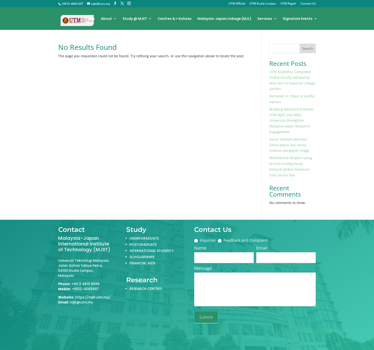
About (106, 19)
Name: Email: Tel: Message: (255, 289)
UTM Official (237, 3)
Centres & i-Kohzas (175, 19)
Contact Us (308, 3)
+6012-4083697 (85, 289)
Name (202, 248)
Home (90, 19)
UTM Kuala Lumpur (262, 3)
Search (307, 48)
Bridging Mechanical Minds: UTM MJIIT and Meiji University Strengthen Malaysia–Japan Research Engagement (291, 120)
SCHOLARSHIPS (142, 257)
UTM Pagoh (288, 3)
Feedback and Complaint (243, 240)
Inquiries (205, 240)
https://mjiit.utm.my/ (93, 297)
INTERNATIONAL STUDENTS (152, 250)
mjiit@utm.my (81, 302)
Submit (206, 317)
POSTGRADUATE (143, 244)
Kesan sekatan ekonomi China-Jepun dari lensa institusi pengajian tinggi (289, 145)
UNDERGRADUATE (144, 238)
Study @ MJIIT (135, 19)
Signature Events (297, 19)
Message (204, 268)
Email (263, 248)
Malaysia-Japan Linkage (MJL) (224, 19)
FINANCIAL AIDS (142, 263)
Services (264, 19)
